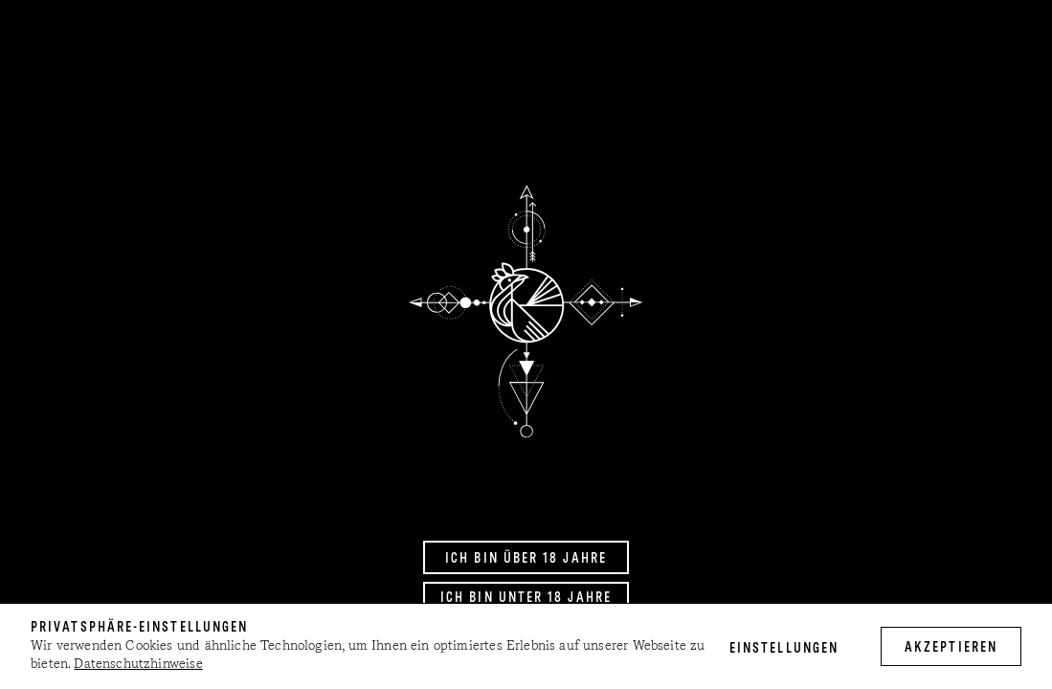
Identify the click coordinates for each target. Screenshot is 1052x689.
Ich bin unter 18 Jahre (526, 598)
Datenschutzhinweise (138, 664)
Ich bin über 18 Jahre (526, 559)
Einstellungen (784, 649)
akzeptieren (951, 648)
